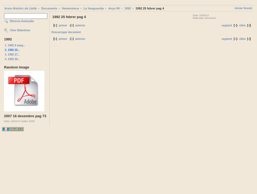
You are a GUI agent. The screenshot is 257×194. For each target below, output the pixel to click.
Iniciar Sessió (243, 8)
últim (242, 25)
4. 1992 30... (12, 59)
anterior (80, 25)
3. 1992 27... (12, 54)
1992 (127, 8)
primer (63, 25)
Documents (49, 8)
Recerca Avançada (22, 21)
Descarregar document (66, 32)
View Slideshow (20, 30)
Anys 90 (114, 8)
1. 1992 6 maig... (15, 45)
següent (227, 25)
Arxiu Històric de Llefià (20, 8)
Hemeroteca (70, 8)
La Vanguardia (94, 8)
